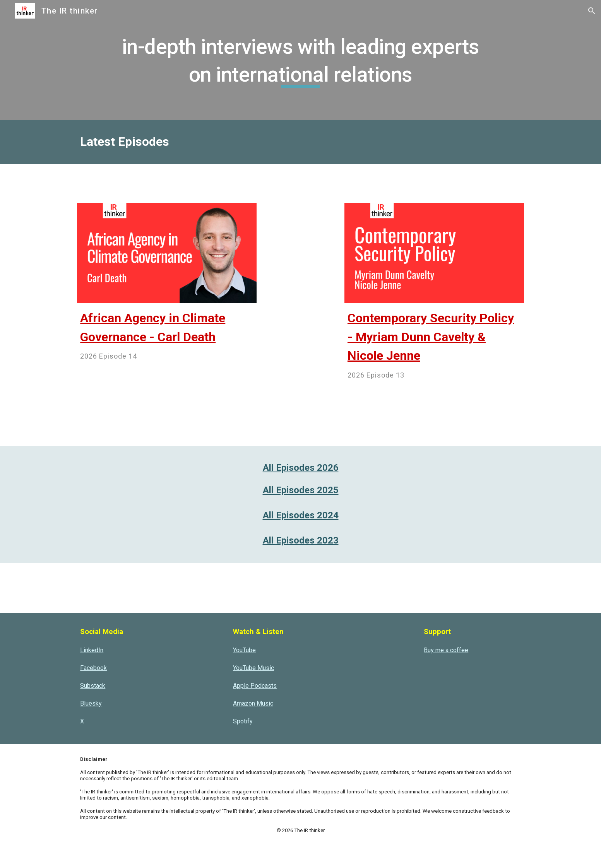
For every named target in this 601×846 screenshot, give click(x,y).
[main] (300, 59)
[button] (591, 11)
